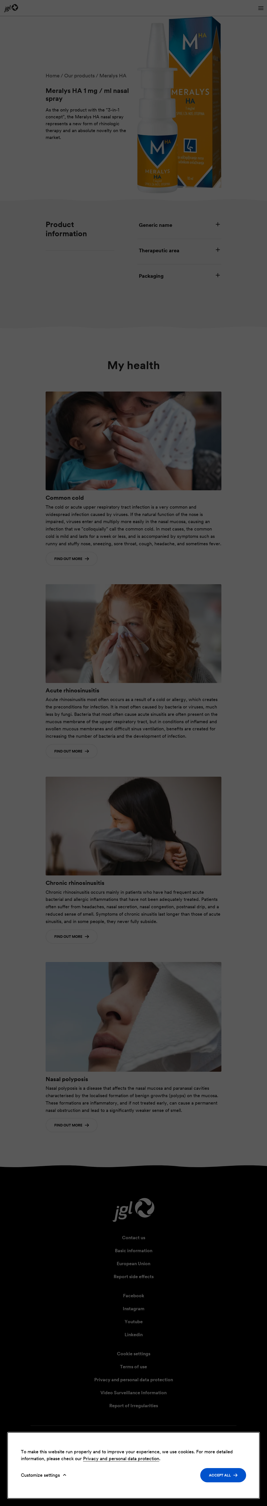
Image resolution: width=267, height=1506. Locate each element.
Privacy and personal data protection (121, 1458)
